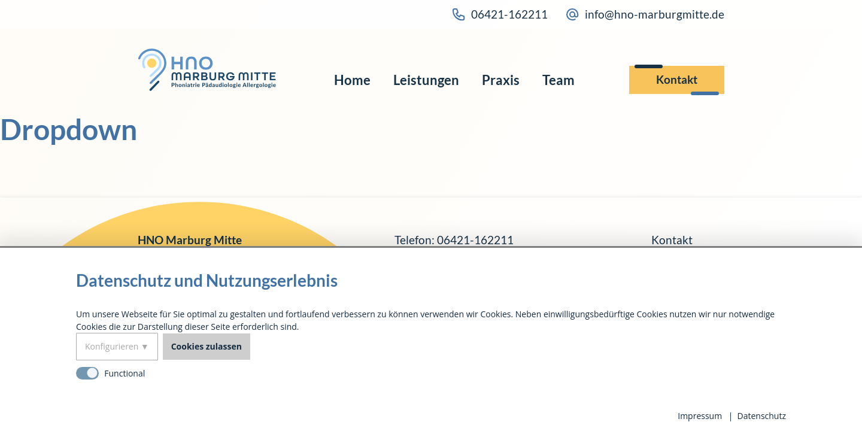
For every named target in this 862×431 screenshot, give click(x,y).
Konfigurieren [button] (111, 346)
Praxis (501, 80)
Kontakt (676, 79)
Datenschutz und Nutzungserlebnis (207, 280)
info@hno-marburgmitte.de (644, 14)
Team (558, 80)
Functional (124, 373)
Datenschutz (761, 415)
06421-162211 (499, 14)
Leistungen (426, 80)
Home (352, 80)
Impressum (700, 415)
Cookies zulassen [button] (206, 346)
